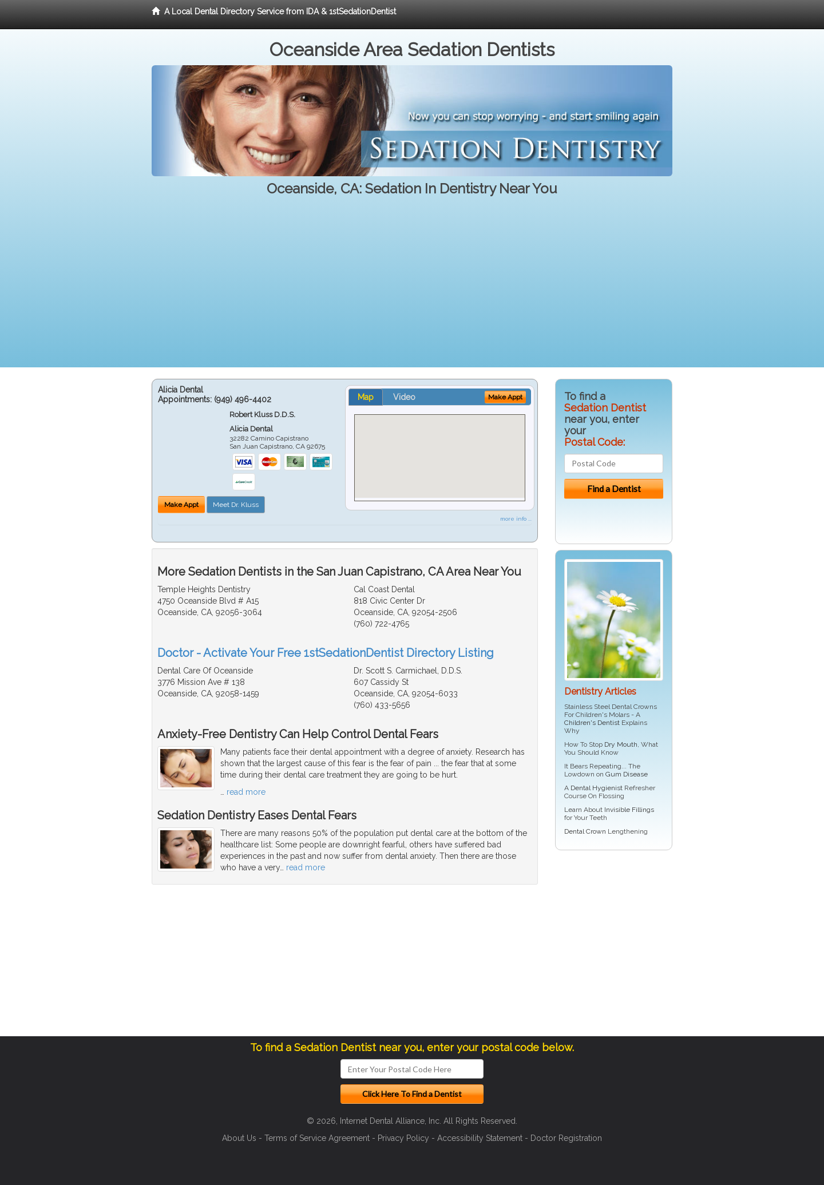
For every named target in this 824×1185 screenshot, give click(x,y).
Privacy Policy (403, 1138)
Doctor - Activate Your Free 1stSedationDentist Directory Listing (325, 653)
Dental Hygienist (597, 788)
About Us (239, 1138)
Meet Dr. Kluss (236, 505)
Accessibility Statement (479, 1138)
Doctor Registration (566, 1138)
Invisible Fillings (629, 810)
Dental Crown (585, 831)
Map (366, 397)
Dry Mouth (620, 744)
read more (246, 791)
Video (404, 397)
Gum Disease (626, 774)
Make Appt (181, 505)
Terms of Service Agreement (317, 1138)
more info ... (516, 519)
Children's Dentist (592, 723)
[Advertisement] (412, 287)
